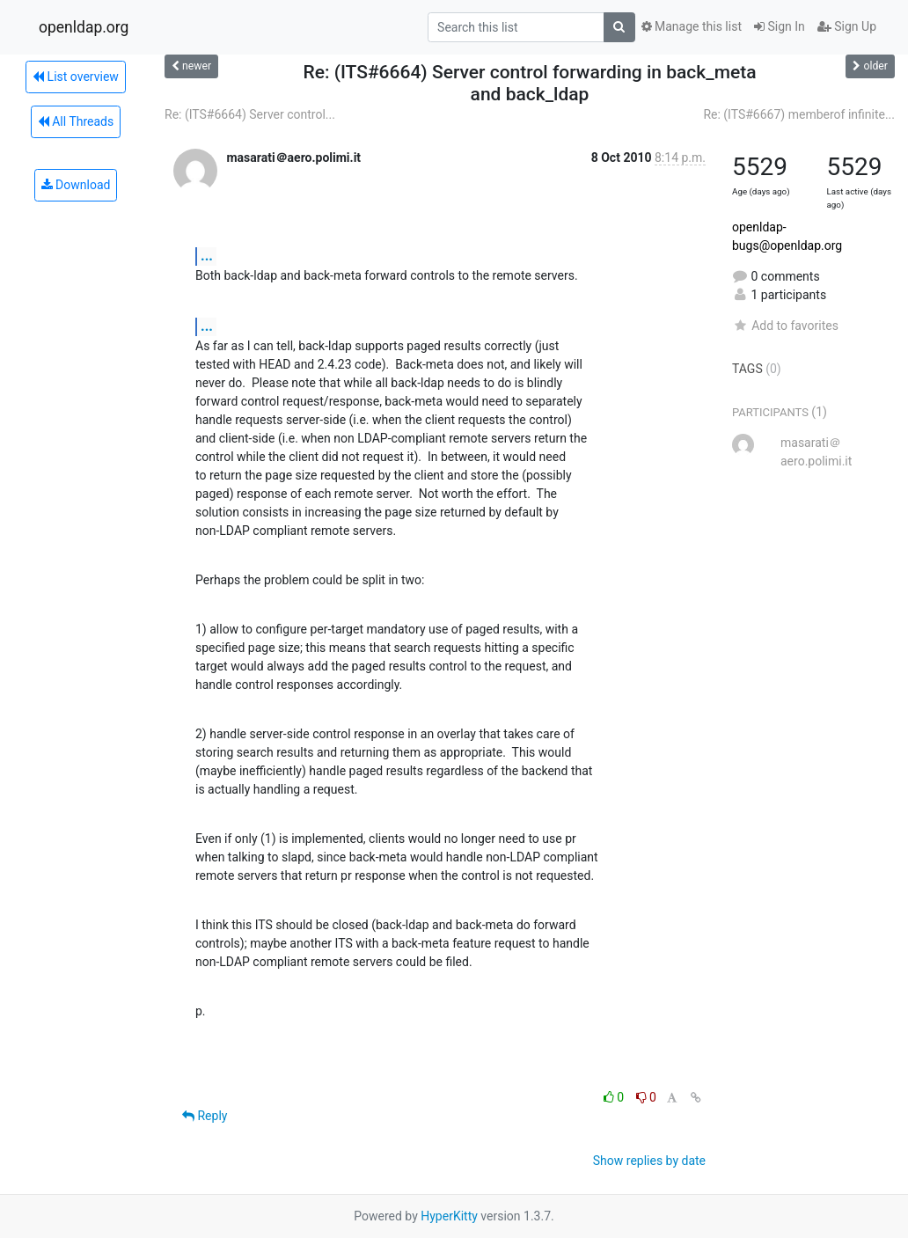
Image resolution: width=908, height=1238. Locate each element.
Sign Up (846, 26)
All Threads (76, 121)
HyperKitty (449, 1216)
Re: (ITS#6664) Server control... (250, 114)
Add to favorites (785, 326)
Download (76, 185)
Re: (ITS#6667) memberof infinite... (799, 114)
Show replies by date (649, 1161)
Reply (204, 1116)
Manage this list (691, 26)
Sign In (779, 26)
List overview (76, 77)
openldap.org (83, 27)
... (207, 255)
